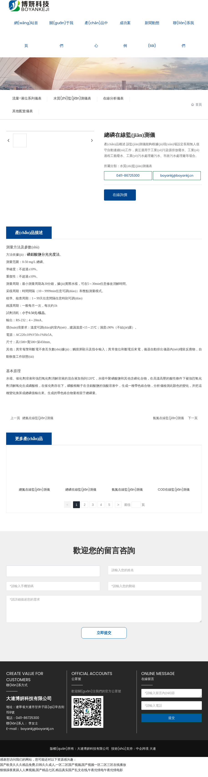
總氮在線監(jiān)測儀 (37, 420)
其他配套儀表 (59, 112)
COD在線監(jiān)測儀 (174, 491)
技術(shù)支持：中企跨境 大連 (133, 752)
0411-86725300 (27, 722)
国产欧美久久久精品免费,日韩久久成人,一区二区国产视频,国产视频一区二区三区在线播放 (63, 769)
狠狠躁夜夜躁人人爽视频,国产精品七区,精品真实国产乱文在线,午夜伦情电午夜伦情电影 (61, 774)
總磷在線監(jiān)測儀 (80, 491)
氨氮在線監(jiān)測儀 (168, 420)
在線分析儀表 (24, 112)
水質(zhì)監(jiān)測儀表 (78, 98)
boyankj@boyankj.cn (37, 733)
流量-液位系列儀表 (28, 98)
